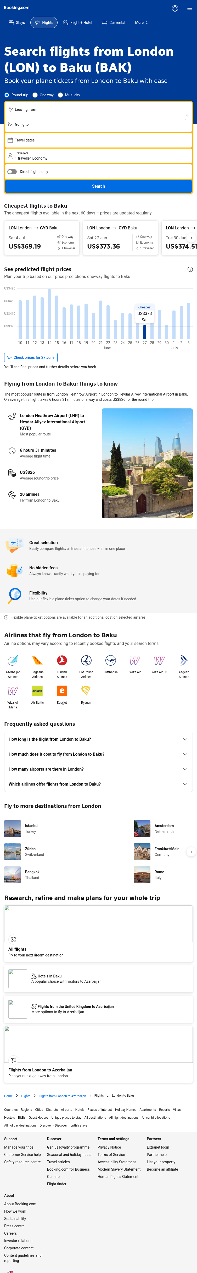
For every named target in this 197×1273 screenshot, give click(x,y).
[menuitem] (16, 22)
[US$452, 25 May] (166, 319)
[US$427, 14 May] (86, 323)
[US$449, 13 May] (79, 320)
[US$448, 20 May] (130, 320)
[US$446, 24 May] (159, 320)
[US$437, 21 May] (137, 322)
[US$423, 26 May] (174, 324)
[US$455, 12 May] (71, 319)
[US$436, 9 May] (49, 322)
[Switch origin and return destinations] (186, 117)
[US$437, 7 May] (35, 322)
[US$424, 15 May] (93, 324)
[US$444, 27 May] (181, 321)
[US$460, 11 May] (64, 318)
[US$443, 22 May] (145, 321)
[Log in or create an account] (175, 8)
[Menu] (189, 8)
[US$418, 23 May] (152, 325)
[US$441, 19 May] (123, 321)
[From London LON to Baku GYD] (42, 228)
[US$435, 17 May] (108, 322)
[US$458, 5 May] (20, 318)
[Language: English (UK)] (10, 1257)
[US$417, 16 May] (101, 325)
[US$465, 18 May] (115, 317)
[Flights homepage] (16, 8)
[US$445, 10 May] (57, 320)
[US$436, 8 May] (42, 322)
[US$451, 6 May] (27, 320)
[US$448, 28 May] (188, 320)
